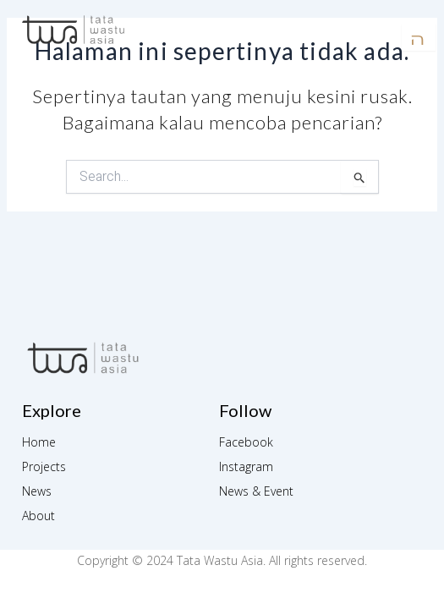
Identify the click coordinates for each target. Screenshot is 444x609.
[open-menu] (419, 37)
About (38, 516)
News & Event (256, 491)
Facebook (246, 442)
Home (39, 442)
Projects (44, 466)
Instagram (246, 466)
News (37, 491)
